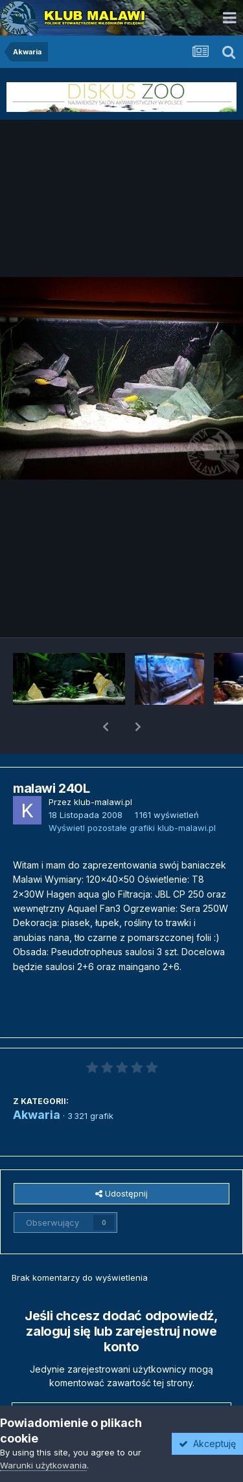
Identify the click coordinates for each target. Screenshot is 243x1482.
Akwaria (36, 1081)
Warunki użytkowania (43, 1465)
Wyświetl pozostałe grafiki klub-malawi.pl (132, 794)
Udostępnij (121, 1159)
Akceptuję (207, 1443)
